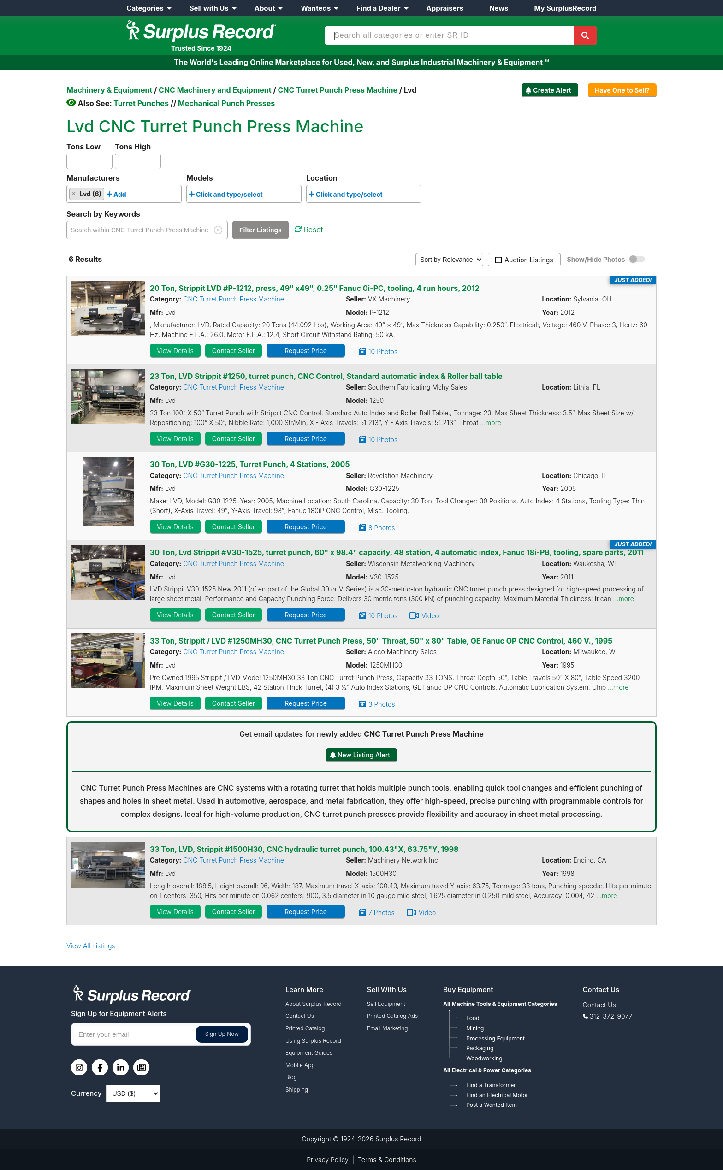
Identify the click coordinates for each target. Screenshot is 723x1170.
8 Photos (381, 528)
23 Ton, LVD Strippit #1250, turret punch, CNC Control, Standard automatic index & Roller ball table (326, 376)
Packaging (479, 1048)
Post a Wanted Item (491, 1104)
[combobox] (124, 194)
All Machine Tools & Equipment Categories (500, 1003)
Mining (475, 1028)
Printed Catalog (305, 1028)
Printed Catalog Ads (392, 1015)
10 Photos (382, 351)
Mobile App (300, 1065)
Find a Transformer (491, 1084)
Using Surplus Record (313, 1040)
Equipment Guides (308, 1052)
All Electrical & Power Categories (487, 1070)
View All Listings (90, 946)
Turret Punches (141, 103)
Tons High (133, 146)
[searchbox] (131, 196)
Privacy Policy (328, 1160)
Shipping (296, 1089)
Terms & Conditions (387, 1160)
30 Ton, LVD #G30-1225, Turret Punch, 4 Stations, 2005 (250, 464)
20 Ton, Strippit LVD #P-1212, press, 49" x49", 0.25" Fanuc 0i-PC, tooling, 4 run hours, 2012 (315, 288)
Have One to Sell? (622, 90)
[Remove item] (74, 193)
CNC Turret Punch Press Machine (233, 299)
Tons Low (83, 146)
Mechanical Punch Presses (226, 103)
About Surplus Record (313, 1003)
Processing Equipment (495, 1038)
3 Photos (381, 704)
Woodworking (484, 1058)
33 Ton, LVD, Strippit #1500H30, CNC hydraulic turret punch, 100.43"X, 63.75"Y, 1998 (304, 849)
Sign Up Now (222, 1033)
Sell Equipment (386, 1003)
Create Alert (552, 90)
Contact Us (299, 1015)
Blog (291, 1077)
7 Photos (381, 912)
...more (490, 422)
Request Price (305, 351)
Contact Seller (233, 351)
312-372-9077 (611, 1016)
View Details (175, 351)
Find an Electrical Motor (497, 1095)
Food (472, 1018)
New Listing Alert (364, 755)
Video (430, 616)
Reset (309, 229)
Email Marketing (387, 1028)
